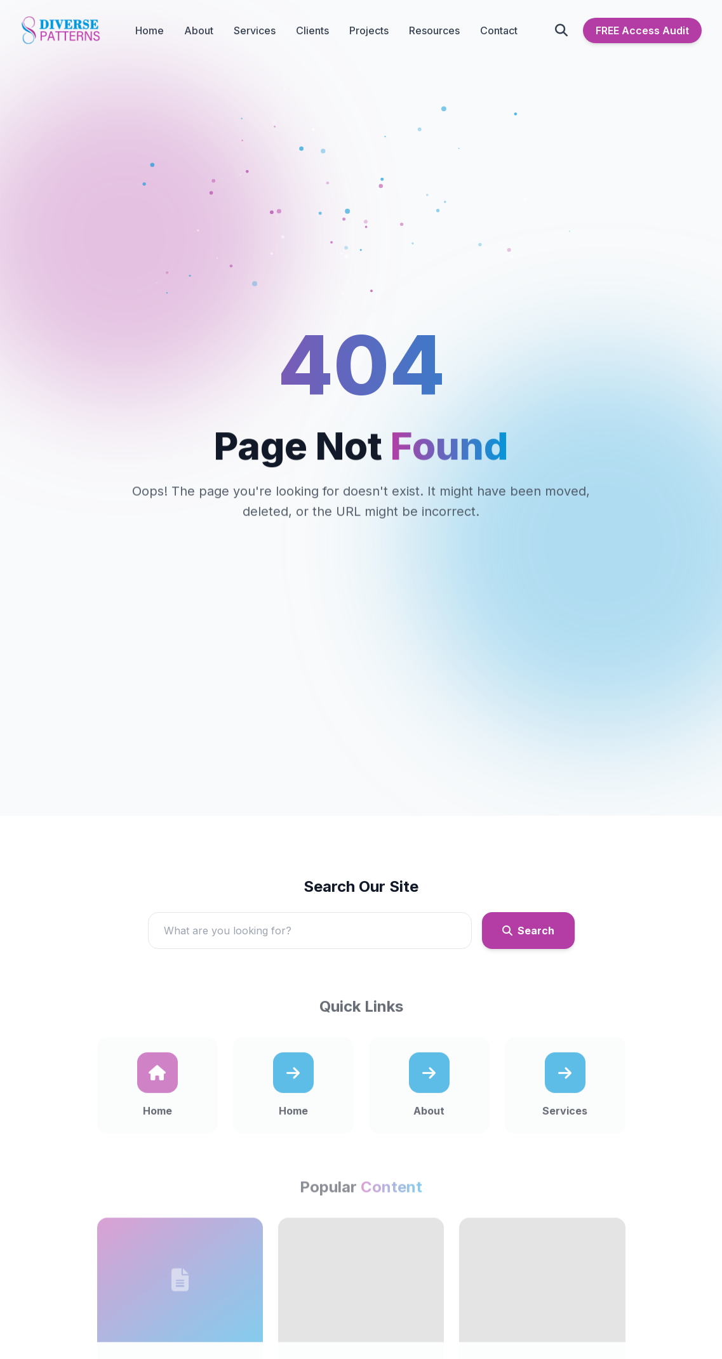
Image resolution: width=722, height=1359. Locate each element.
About (198, 30)
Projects (369, 30)
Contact (499, 30)
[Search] (310, 935)
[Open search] (561, 30)
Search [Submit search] (528, 935)
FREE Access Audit (642, 30)
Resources (434, 30)
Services (255, 30)
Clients (312, 30)
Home (149, 30)
